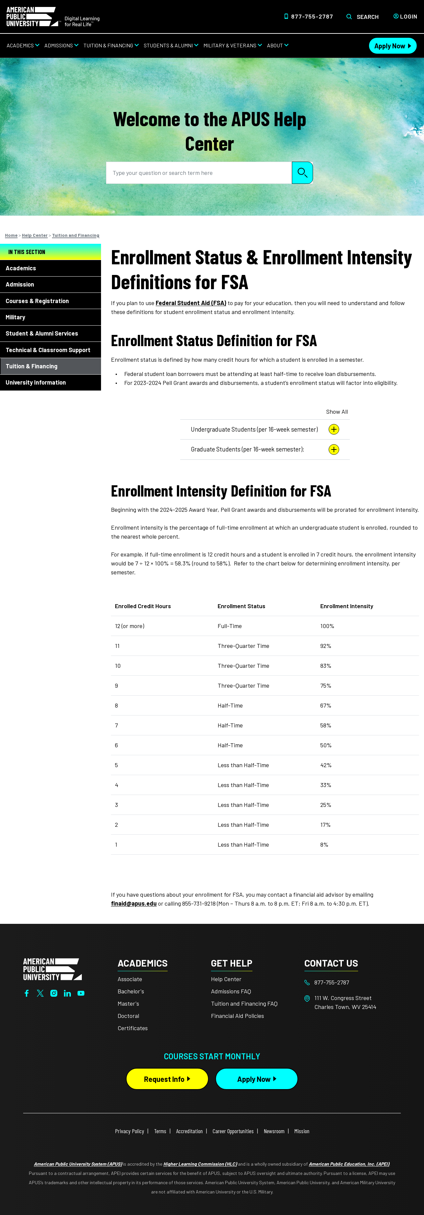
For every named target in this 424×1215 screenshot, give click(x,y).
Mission (301, 1131)
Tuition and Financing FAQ (244, 1003)
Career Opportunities (233, 1131)
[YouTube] (81, 992)
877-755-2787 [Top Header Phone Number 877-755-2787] (312, 16)
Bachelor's (131, 991)
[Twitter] (40, 992)
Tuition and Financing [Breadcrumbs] (75, 235)
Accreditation (189, 1131)
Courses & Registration (37, 300)
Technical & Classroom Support (48, 349)
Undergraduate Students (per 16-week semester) (265, 429)
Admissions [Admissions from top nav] (58, 45)
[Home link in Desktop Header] (53, 16)
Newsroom (274, 1131)
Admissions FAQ (231, 991)
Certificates (133, 1027)
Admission (20, 284)
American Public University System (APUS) (78, 1164)
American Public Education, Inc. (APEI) (349, 1164)
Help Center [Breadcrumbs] (35, 235)
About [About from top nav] (275, 45)
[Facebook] (26, 992)
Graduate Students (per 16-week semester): (265, 449)
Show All (337, 411)
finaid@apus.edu (134, 903)
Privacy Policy (129, 1131)
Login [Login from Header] (408, 16)
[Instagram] (53, 992)
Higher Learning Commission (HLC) (200, 1164)
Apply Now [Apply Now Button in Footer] (254, 1079)
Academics (21, 268)
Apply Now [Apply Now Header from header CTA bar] (389, 46)
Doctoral (128, 1015)
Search (368, 16)
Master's (128, 1003)
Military (15, 317)
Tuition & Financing (31, 366)
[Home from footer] (52, 968)
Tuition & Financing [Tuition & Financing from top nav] (108, 45)
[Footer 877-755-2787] (351, 982)
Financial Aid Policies (237, 1015)
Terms (160, 1131)
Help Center (226, 978)
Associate (130, 978)
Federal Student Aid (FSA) (191, 302)
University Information (36, 382)
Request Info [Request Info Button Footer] (164, 1079)
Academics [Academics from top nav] (20, 45)
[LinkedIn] (67, 992)
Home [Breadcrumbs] (11, 235)
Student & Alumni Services (42, 333)
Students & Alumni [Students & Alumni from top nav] (168, 45)
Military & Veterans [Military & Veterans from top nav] (229, 45)
